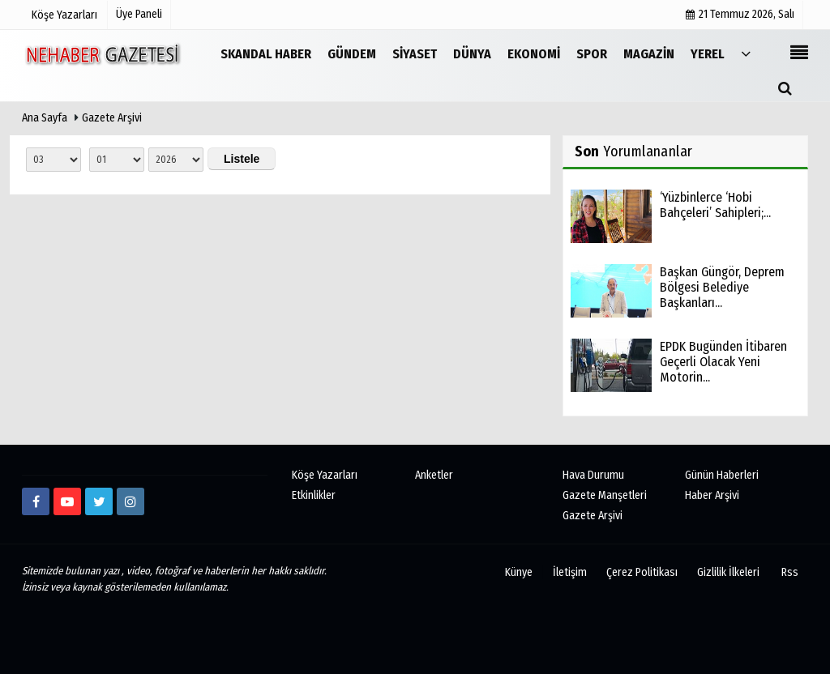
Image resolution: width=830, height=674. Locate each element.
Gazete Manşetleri (605, 495)
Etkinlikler (314, 495)
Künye (519, 572)
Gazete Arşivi (112, 118)
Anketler (434, 475)
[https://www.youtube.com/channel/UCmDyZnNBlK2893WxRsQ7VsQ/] (67, 501)
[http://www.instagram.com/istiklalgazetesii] (130, 501)
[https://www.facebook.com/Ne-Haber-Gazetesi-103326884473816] (35, 501)
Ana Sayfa (44, 118)
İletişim (570, 572)
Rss (789, 572)
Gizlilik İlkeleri (728, 572)
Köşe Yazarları (324, 475)
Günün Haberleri (722, 475)
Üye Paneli (139, 14)
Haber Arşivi (712, 495)
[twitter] (99, 501)
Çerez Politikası (642, 572)
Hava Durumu (593, 475)
